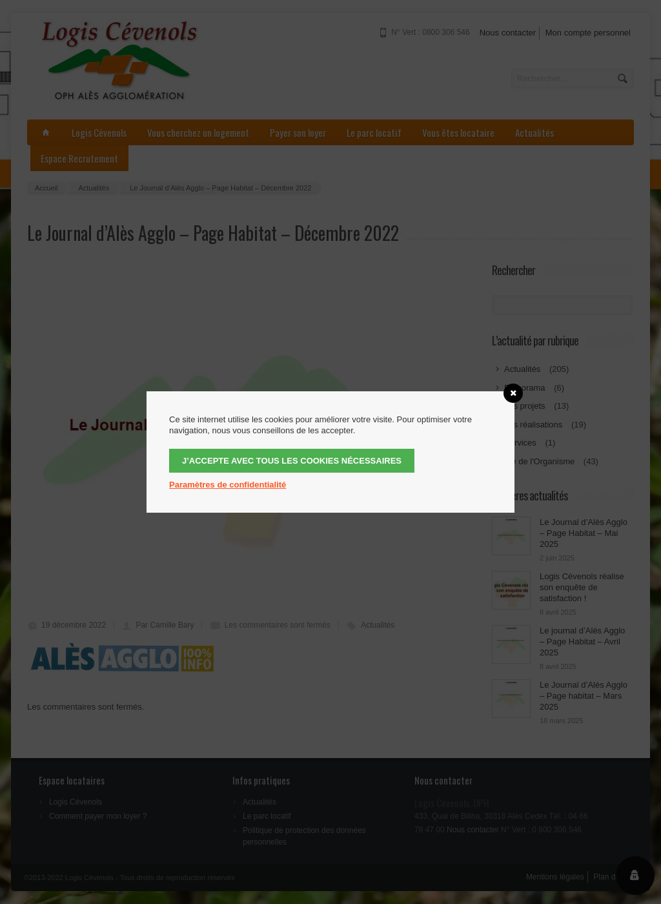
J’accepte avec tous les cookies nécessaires (292, 461)
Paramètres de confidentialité (227, 484)
